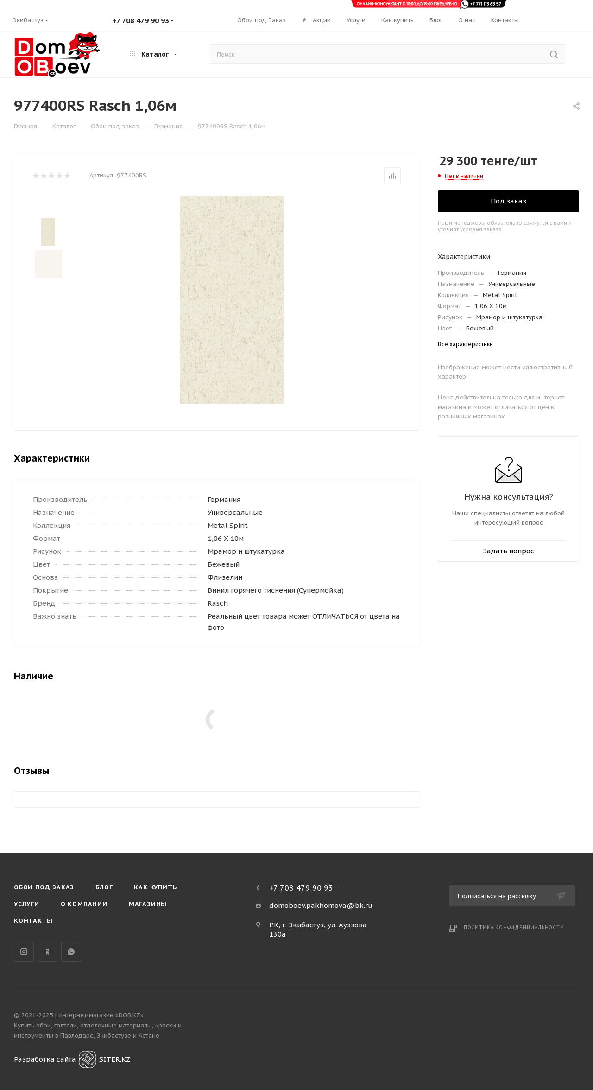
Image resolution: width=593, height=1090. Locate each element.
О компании (84, 904)
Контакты (33, 921)
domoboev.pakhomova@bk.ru (320, 905)
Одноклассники (47, 952)
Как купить (155, 887)
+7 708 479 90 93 (140, 20)
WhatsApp (71, 952)
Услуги (26, 904)
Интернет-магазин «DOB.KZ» (101, 1015)
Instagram (24, 952)
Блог (104, 887)
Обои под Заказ (44, 887)
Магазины (148, 904)
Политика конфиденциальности (514, 928)
